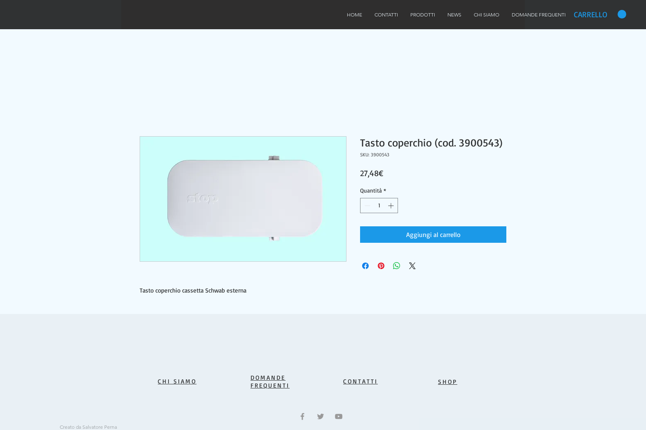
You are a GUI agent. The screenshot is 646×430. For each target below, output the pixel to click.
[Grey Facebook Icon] (302, 416)
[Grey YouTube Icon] (338, 416)
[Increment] (391, 205)
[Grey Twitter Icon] (320, 416)
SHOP (447, 382)
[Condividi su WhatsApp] (397, 266)
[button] (600, 14)
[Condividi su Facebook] (365, 266)
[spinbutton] (379, 205)
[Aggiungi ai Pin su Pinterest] (381, 266)
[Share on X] (412, 266)
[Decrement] (366, 205)
